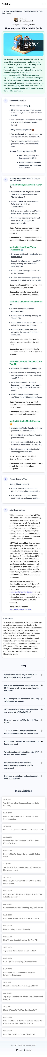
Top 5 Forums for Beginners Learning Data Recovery (21, 804)
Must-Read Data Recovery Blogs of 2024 (20, 986)
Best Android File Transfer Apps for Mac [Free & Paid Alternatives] (22, 895)
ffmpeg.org (36, 368)
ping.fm (6, 4)
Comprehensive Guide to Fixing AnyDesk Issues (23, 908)
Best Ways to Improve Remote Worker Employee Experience (19, 973)
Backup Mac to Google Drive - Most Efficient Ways (21, 855)
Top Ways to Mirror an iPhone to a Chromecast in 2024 (23, 998)
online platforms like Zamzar (21, 592)
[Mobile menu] (43, 4)
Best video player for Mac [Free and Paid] (21, 918)
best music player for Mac (20, 609)
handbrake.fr (16, 257)
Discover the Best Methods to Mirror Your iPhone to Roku (21, 842)
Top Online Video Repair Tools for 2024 (19, 951)
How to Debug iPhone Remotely (16, 929)
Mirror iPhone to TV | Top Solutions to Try (20, 1010)
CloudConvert (17, 311)
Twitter (19, 1050)
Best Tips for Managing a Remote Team (20, 962)
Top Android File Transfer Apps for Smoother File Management (22, 868)
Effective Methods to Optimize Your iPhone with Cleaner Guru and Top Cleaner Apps (23, 1022)
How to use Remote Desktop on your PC (20, 940)
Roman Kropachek (26, 21)
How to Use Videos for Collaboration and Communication (20, 817)
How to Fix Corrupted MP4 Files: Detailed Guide (23, 830)
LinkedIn (27, 1050)
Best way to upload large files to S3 (19, 1034)
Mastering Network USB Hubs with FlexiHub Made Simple (22, 882)
